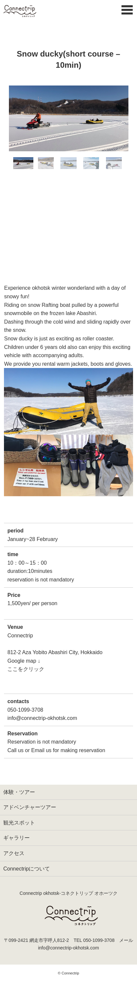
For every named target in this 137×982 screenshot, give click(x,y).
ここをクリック (25, 669)
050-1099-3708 (99, 940)
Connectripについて (26, 869)
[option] (68, 118)
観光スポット (19, 822)
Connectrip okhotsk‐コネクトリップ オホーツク (68, 893)
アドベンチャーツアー (29, 807)
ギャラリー (16, 838)
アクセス (13, 853)
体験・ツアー (19, 792)
